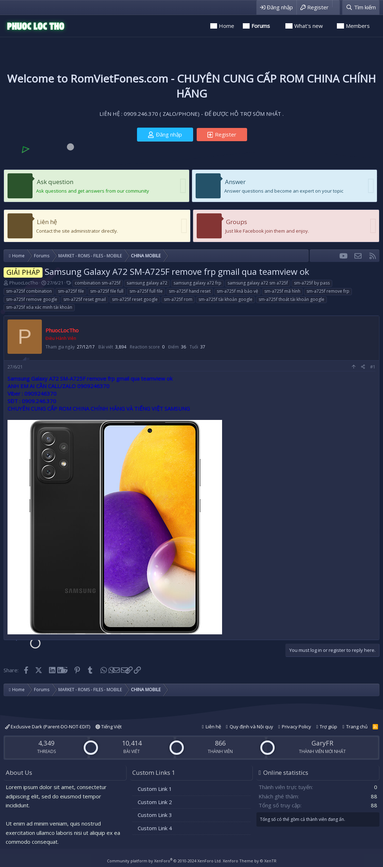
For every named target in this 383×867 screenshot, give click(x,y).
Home (226, 25)
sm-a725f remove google (31, 299)
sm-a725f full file (146, 291)
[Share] (363, 367)
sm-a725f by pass (312, 283)
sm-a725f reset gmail (84, 299)
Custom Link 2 (155, 802)
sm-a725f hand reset (190, 291)
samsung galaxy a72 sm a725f (257, 283)
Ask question (55, 182)
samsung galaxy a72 (147, 283)
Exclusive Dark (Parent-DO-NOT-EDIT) (47, 726)
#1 (372, 367)
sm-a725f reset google (135, 299)
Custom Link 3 (155, 814)
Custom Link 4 (155, 828)
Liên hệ (47, 222)
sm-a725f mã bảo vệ (237, 291)
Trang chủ (357, 726)
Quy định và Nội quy (251, 726)
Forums (260, 25)
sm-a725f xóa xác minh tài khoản (39, 307)
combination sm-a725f (98, 283)
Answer (235, 182)
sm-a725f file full (106, 291)
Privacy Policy (296, 726)
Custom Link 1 (155, 788)
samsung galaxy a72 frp (197, 283)
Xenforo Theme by (249, 860)
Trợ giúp (328, 726)
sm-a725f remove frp (327, 291)
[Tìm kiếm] (360, 7)
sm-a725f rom (178, 299)
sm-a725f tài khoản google (225, 299)
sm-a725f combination (29, 291)
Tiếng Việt (108, 726)
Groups (236, 222)
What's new (308, 25)
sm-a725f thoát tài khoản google (291, 299)
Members (358, 25)
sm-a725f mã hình (282, 291)
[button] (276, 26)
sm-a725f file (71, 291)
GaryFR (322, 743)
